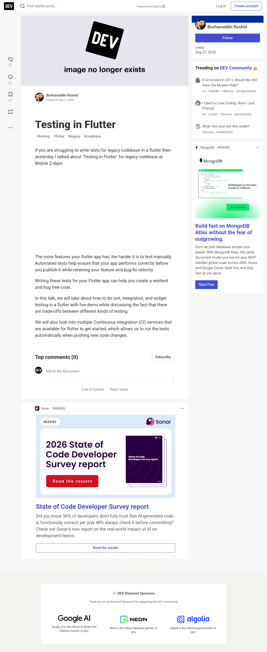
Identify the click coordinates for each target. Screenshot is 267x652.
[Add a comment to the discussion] (109, 374)
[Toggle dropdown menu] (182, 408)
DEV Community (236, 68)
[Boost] (10, 111)
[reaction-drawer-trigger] (10, 62)
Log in (221, 6)
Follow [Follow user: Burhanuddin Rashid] (228, 38)
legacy (74, 136)
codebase (92, 136)
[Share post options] (10, 127)
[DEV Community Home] (8, 6)
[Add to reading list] (10, 97)
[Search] (22, 6)
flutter (59, 136)
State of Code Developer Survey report (92, 506)
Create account (246, 6)
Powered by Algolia (151, 6)
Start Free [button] (206, 284)
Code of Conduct (92, 389)
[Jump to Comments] (10, 79)
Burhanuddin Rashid (62, 95)
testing (43, 136)
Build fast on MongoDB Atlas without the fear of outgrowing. (223, 232)
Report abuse (119, 389)
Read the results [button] (105, 548)
